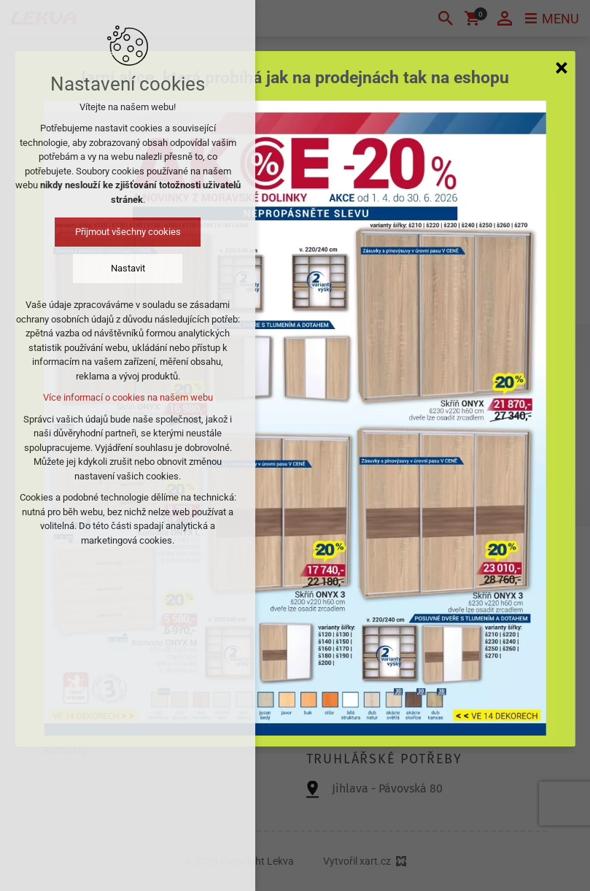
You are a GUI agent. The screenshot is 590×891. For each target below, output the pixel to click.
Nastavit (128, 268)
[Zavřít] (561, 67)
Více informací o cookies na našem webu (128, 397)
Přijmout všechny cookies (128, 231)
